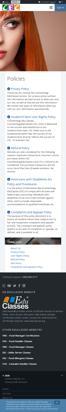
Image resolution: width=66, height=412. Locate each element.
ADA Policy (16, 263)
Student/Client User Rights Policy (33, 117)
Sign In (60, 7)
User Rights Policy (20, 255)
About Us (15, 248)
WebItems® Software (16, 382)
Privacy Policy (18, 252)
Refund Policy (18, 259)
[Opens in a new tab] (3, 285)
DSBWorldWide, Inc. (15, 378)
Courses (6, 393)
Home (5, 388)
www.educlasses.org (34, 320)
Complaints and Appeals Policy (27, 266)
